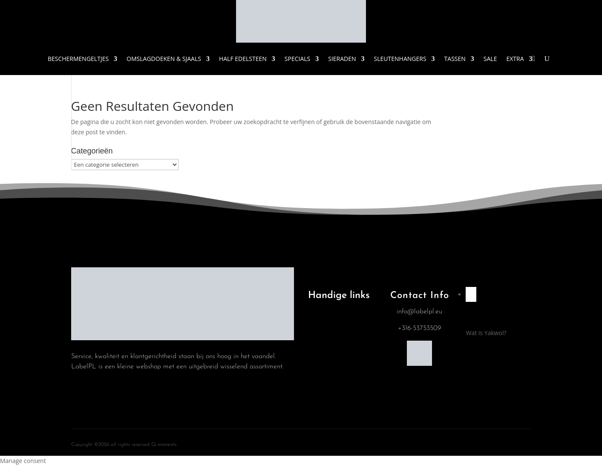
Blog (320, 338)
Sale (490, 59)
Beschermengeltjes (78, 59)
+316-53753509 (419, 328)
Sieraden (342, 59)
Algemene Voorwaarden (331, 313)
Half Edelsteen (243, 59)
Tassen (455, 59)
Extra (515, 59)
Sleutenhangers (400, 59)
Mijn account (331, 403)
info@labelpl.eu (419, 311)
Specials (297, 59)
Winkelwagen (332, 360)
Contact (324, 382)
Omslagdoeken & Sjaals (164, 59)
